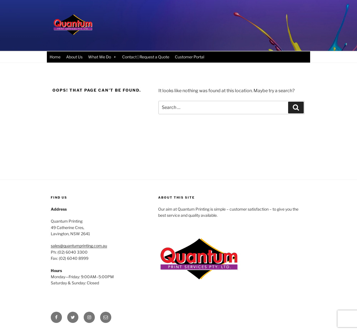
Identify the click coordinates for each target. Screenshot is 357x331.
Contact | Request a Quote (145, 56)
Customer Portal (189, 56)
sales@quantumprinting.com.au (79, 245)
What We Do (102, 56)
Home (55, 56)
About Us (74, 56)
